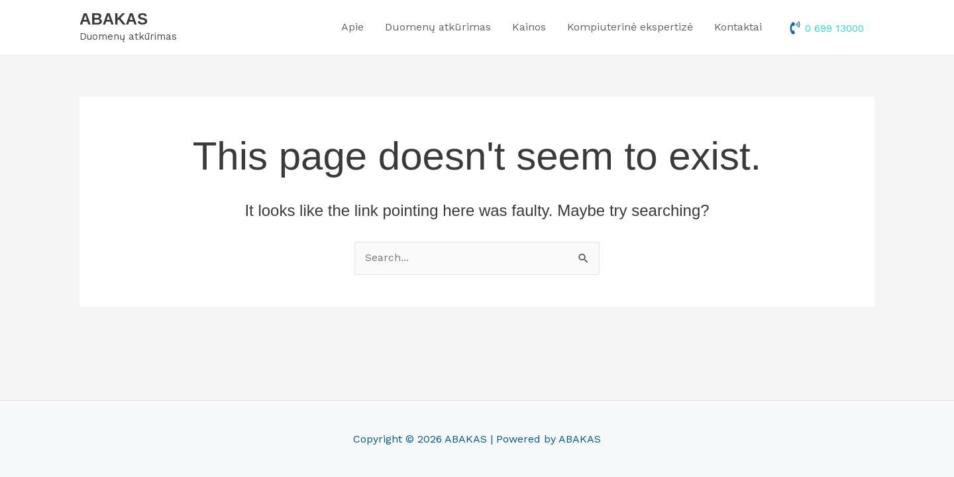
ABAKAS (115, 20)
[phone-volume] (825, 29)
